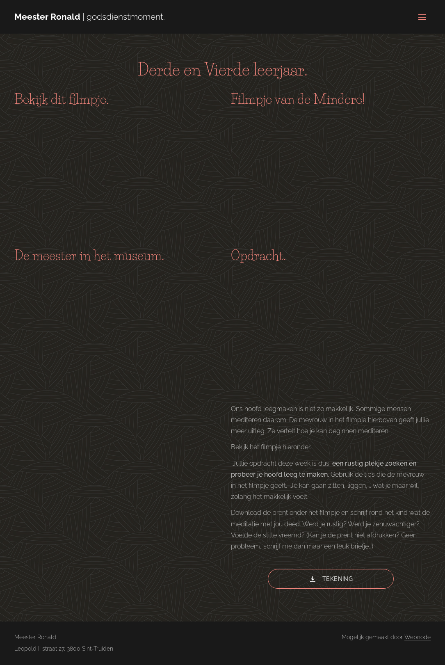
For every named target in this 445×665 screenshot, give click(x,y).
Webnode (417, 637)
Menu (422, 17)
